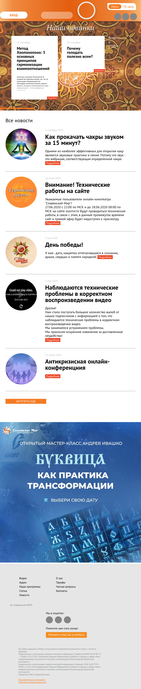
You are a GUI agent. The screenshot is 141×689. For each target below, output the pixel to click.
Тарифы (60, 582)
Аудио (22, 582)
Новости (24, 595)
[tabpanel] (70, 66)
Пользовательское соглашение (31, 679)
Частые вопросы (66, 586)
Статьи (23, 591)
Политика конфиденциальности (32, 682)
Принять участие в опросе (66, 635)
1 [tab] (17, 108)
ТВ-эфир (128, 6)
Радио (115, 6)
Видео (23, 578)
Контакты (61, 591)
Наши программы (29, 586)
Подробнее (52, 98)
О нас (59, 578)
